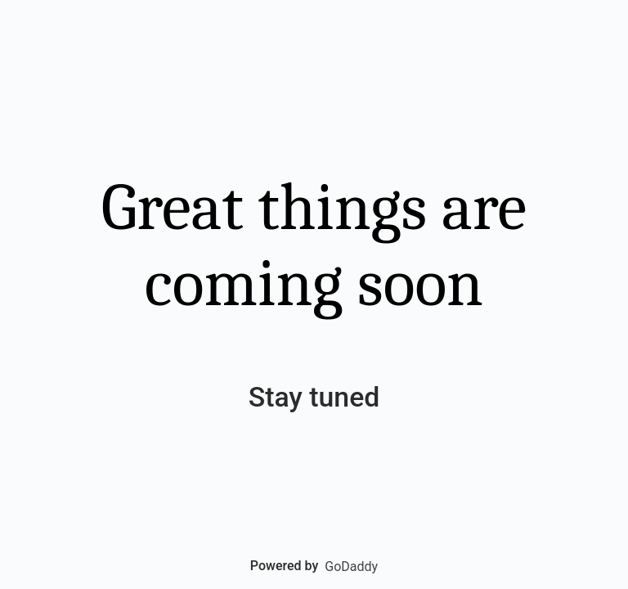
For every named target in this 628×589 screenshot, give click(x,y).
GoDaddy (351, 566)
